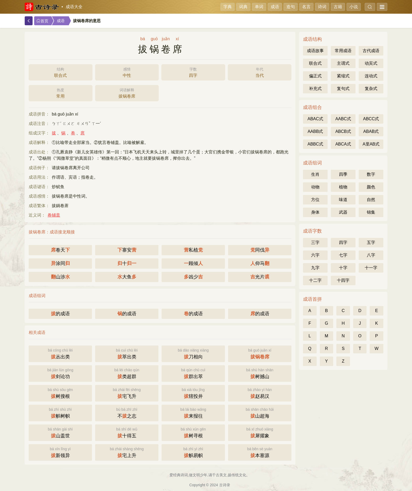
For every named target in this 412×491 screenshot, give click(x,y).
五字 (371, 242)
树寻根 (193, 432)
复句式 (343, 88)
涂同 (60, 263)
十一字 (371, 267)
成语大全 (74, 6)
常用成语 (343, 50)
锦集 (371, 212)
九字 (315, 267)
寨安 (126, 250)
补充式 (315, 88)
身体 (315, 212)
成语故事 (315, 50)
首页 (42, 21)
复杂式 (371, 88)
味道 (343, 199)
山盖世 (60, 432)
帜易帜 (193, 452)
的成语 (60, 313)
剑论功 (60, 373)
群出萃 (193, 373)
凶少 (193, 276)
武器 (343, 212)
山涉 (60, 276)
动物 (315, 187)
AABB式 (315, 131)
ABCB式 (343, 131)
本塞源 (259, 452)
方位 (315, 199)
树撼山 (259, 373)
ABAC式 (315, 119)
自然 (371, 199)
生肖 (315, 174)
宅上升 (126, 452)
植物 (343, 187)
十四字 (343, 280)
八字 (371, 255)
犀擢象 (259, 432)
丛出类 (60, 353)
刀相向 (193, 353)
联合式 (60, 72)
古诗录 (224, 485)
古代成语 (371, 50)
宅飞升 (126, 393)
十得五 (126, 432)
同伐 (259, 250)
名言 (306, 6)
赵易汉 (259, 393)
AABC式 (343, 119)
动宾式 (371, 63)
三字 (315, 242)
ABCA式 (343, 144)
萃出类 (126, 353)
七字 (343, 255)
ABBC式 (315, 144)
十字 (343, 267)
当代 (259, 72)
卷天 (60, 250)
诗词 (322, 6)
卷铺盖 (54, 215)
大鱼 (126, 276)
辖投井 (193, 393)
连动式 (371, 76)
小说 (353, 6)
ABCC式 (371, 119)
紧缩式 (343, 76)
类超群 (126, 373)
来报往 (193, 412)
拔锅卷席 (127, 92)
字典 (227, 6)
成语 (275, 6)
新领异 (60, 452)
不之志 (126, 412)
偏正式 (315, 76)
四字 (193, 72)
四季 (343, 174)
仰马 (259, 263)
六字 (315, 255)
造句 (290, 6)
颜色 (371, 187)
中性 (127, 72)
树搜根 (60, 393)
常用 (60, 92)
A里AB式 (371, 144)
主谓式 (343, 63)
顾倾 (193, 263)
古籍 (338, 6)
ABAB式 (371, 131)
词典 (243, 6)
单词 (259, 6)
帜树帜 (60, 412)
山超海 (259, 412)
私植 (193, 250)
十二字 (315, 280)
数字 (371, 174)
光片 (259, 276)
